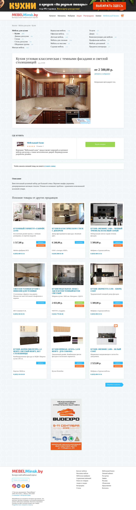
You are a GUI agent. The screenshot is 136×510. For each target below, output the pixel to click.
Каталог (52, 16)
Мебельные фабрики (83, 476)
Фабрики (71, 16)
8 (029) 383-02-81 (19, 314)
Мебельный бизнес (111, 16)
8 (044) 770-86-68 (57, 314)
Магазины (62, 16)
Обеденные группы (22, 44)
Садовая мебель (57, 47)
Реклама (105, 481)
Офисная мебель (57, 34)
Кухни (34, 25)
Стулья (17, 39)
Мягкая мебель (18, 47)
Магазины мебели (82, 473)
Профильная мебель (97, 40)
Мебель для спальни (59, 40)
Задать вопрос (100, 144)
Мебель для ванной (97, 43)
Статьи (78, 488)
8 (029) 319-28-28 (19, 374)
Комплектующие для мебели (101, 37)
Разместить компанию (21, 480)
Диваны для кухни (22, 36)
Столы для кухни (21, 42)
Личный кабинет (107, 473)
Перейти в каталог (113, 384)
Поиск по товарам (82, 481)
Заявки (98, 16)
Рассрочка (105, 476)
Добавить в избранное (102, 74)
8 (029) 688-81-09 (57, 254)
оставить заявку (50, 166)
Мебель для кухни (24, 25)
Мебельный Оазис (35, 143)
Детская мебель (57, 37)
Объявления (106, 483)
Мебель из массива (58, 43)
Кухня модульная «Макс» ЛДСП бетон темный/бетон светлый (66, 291)
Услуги (92, 31)
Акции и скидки (81, 483)
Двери (91, 34)
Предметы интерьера (97, 47)
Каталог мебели (81, 471)
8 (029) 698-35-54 (19, 254)
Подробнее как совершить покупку (22, 505)
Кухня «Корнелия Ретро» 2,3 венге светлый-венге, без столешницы (27, 351)
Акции (79, 16)
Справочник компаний (83, 478)
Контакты (105, 488)
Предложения (106, 486)
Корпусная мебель (58, 31)
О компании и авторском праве (21, 495)
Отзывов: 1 (40, 146)
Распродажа (89, 16)
